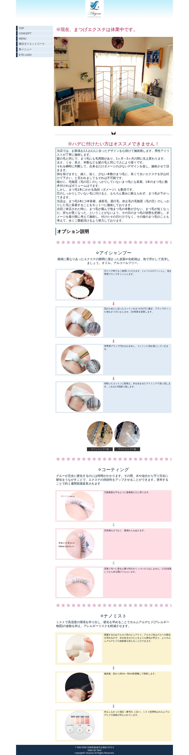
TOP (21, 28)
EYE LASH (25, 54)
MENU (22, 38)
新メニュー (25, 49)
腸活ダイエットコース (32, 43)
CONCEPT (25, 33)
